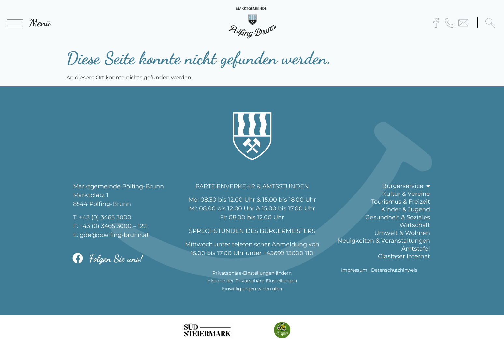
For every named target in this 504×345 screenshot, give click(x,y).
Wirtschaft (414, 225)
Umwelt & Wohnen (402, 233)
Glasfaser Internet (404, 256)
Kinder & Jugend (405, 209)
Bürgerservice (406, 186)
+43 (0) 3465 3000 (105, 217)
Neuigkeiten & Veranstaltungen (384, 240)
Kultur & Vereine (406, 193)
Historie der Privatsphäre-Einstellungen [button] (252, 281)
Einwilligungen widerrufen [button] (252, 289)
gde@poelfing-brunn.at (114, 234)
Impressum (354, 270)
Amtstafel (415, 248)
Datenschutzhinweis (394, 270)
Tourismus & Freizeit (400, 201)
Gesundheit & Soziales (397, 217)
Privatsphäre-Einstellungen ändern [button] (252, 273)
